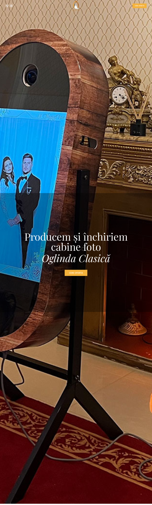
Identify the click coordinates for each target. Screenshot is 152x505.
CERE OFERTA (76, 273)
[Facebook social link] (7, 5)
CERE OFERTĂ (139, 6)
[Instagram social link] (11, 5)
